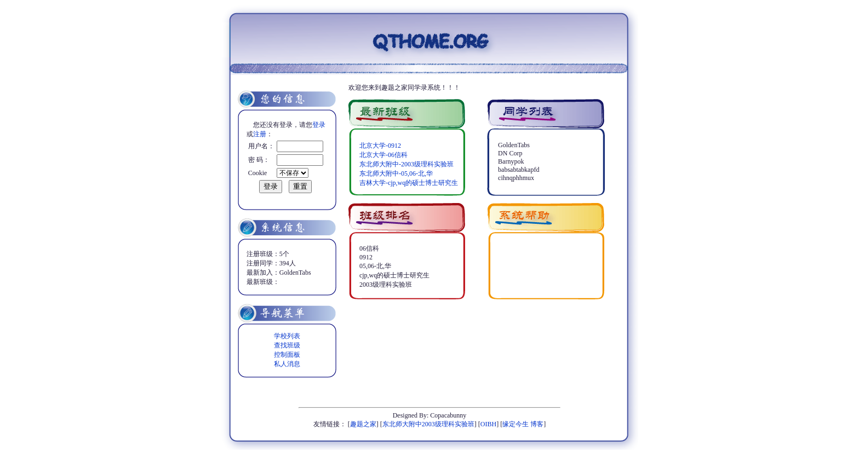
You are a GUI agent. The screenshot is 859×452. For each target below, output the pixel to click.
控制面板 (287, 354)
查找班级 (287, 345)
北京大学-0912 (380, 145)
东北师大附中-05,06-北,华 (396, 173)
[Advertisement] (476, 324)
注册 (259, 134)
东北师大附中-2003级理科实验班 (406, 164)
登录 (318, 125)
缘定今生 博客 (522, 424)
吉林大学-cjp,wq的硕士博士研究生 (408, 183)
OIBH (488, 424)
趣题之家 (363, 424)
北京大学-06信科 (383, 155)
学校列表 (287, 336)
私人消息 (287, 364)
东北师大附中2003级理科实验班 (428, 424)
